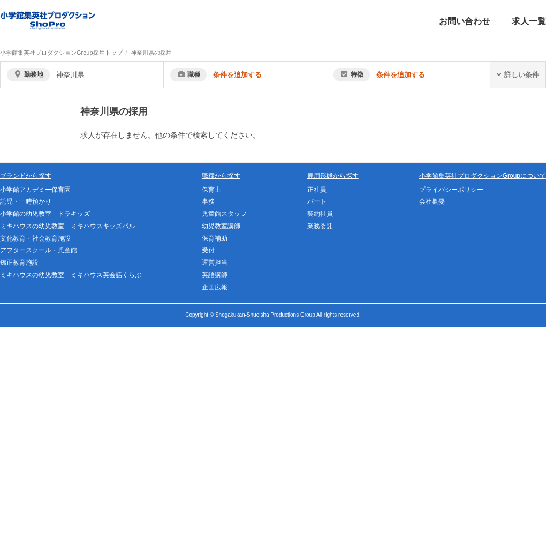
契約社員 (320, 214)
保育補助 (215, 238)
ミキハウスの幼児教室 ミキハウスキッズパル (67, 226)
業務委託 (320, 226)
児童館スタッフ (224, 214)
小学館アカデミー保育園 (35, 189)
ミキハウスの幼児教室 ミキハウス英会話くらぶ (70, 275)
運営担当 (215, 262)
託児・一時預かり (25, 201)
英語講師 (215, 275)
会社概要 (432, 201)
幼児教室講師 (221, 226)
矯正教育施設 (19, 262)
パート (317, 201)
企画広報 (215, 287)
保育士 (211, 189)
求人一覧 (529, 21)
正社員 (317, 189)
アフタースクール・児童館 (38, 250)
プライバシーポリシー (451, 189)
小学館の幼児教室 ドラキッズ (45, 214)
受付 (208, 250)
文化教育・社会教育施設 (35, 238)
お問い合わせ (464, 21)
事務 (208, 201)
